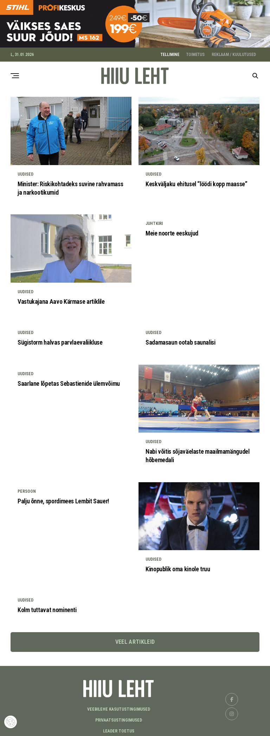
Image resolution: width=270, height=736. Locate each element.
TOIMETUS (195, 52)
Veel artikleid (135, 639)
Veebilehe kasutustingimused (118, 707)
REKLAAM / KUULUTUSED (234, 52)
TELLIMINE (170, 52)
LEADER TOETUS (118, 728)
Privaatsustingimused (118, 718)
